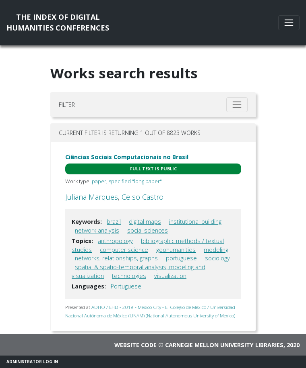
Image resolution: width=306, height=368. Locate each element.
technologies (129, 276)
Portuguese (126, 286)
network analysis (97, 230)
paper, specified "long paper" (127, 181)
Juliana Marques (91, 197)
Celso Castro (142, 197)
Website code (135, 345)
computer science (124, 250)
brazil (114, 221)
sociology (217, 258)
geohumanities (176, 250)
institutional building (195, 221)
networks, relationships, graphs (116, 258)
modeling (216, 250)
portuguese (181, 258)
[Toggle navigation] (289, 22)
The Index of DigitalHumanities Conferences (57, 22)
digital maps (145, 221)
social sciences (147, 230)
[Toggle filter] (237, 104)
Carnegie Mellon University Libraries (224, 345)
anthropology (115, 241)
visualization (170, 276)
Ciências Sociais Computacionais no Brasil (126, 157)
